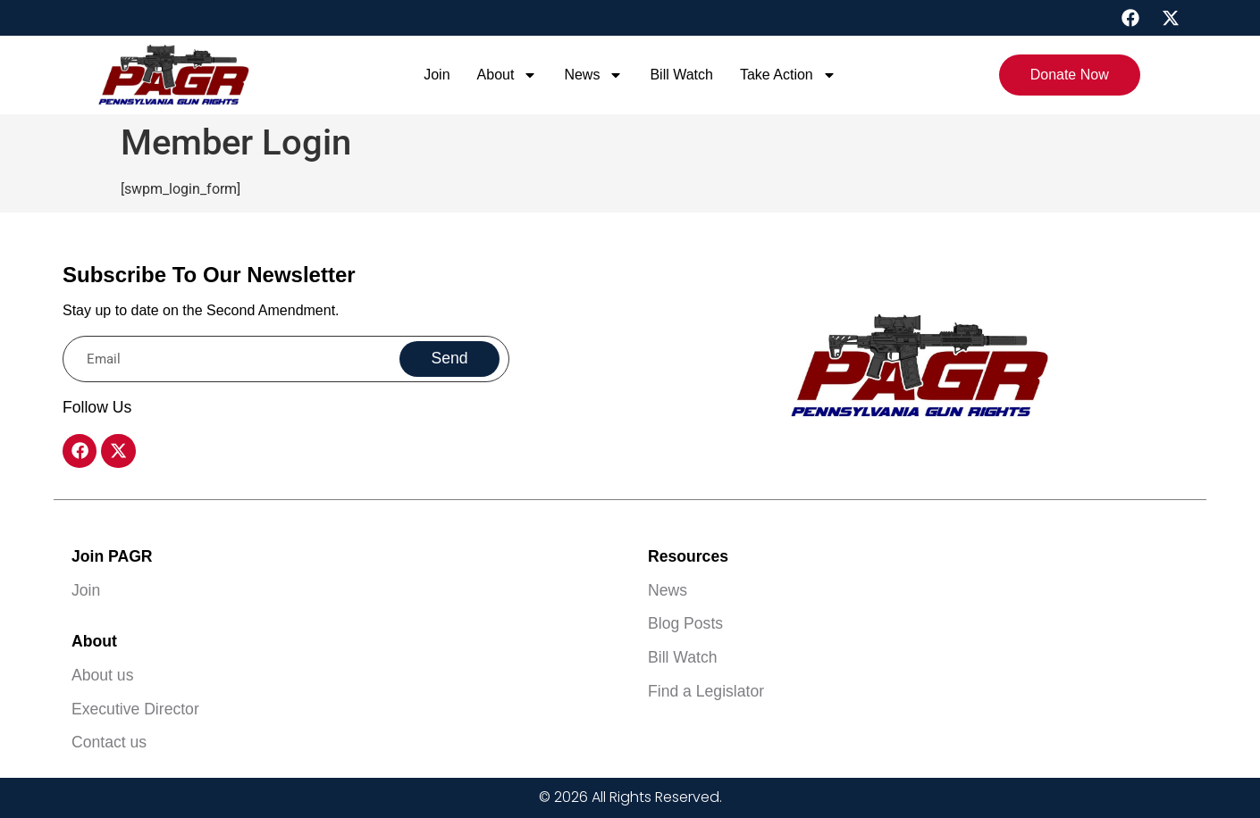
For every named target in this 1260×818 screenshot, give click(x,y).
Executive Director (135, 709)
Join (436, 74)
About (507, 75)
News (593, 75)
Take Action (788, 75)
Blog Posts (685, 623)
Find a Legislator (706, 691)
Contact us (109, 742)
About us (102, 675)
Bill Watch (681, 74)
